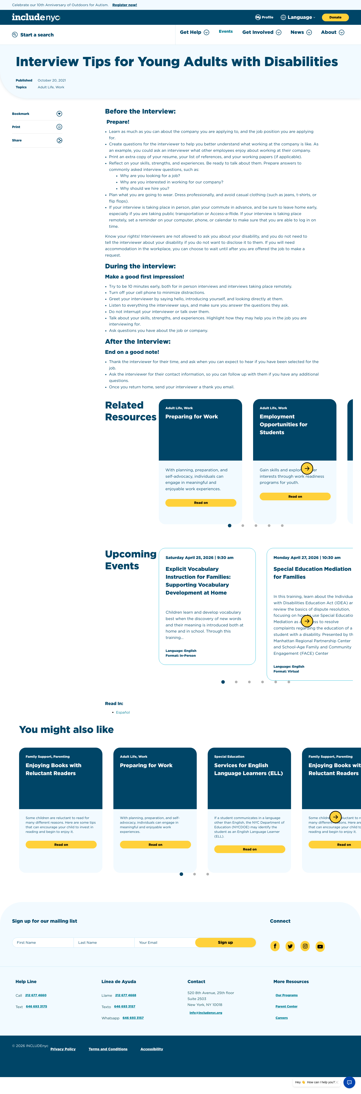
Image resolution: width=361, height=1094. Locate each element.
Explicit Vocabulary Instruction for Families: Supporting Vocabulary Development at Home (205, 579)
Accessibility (147, 1044)
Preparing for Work (197, 415)
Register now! (125, 5)
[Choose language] (298, 17)
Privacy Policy (62, 1044)
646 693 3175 (37, 1004)
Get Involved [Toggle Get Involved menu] (261, 32)
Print (37, 126)
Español (123, 713)
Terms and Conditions (105, 1044)
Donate (335, 17)
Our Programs (287, 994)
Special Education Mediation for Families (310, 571)
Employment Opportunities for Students (289, 423)
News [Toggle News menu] (301, 32)
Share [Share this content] (37, 139)
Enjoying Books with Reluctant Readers (60, 770)
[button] (307, 467)
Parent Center (287, 1004)
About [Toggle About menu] (332, 32)
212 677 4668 (126, 994)
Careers (281, 1014)
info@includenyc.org (207, 1012)
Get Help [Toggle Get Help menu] (191, 32)
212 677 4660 (36, 994)
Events (224, 32)
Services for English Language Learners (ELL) (247, 773)
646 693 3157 (125, 1004)
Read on (201, 502)
